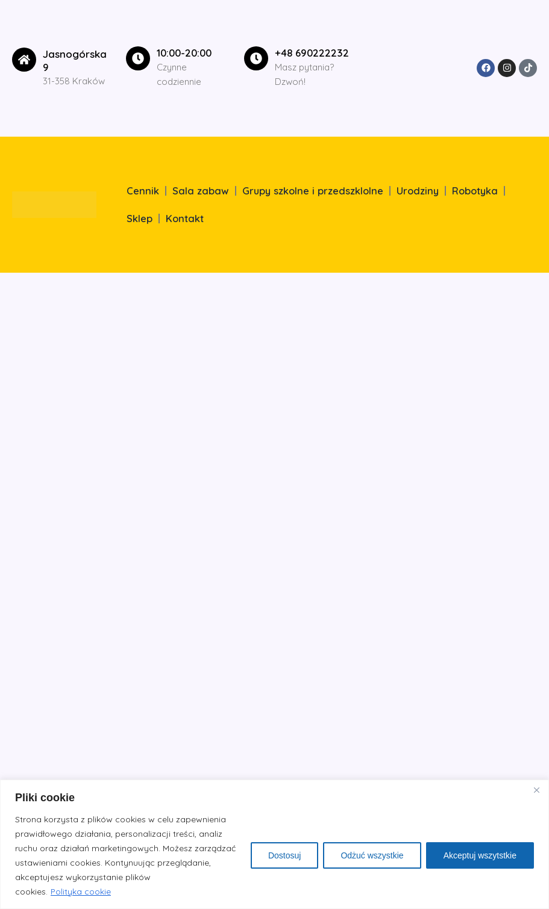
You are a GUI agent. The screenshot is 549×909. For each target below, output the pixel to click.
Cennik (143, 191)
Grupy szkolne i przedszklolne (312, 191)
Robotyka (475, 191)
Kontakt (185, 219)
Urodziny (418, 191)
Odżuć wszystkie (371, 855)
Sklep (139, 219)
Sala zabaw (200, 191)
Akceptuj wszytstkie (480, 855)
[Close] (536, 790)
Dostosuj (284, 855)
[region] (274, 844)
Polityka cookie (81, 891)
